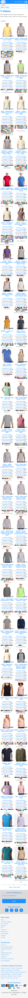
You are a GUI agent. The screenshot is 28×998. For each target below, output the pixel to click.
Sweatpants (9, 970)
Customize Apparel (6, 922)
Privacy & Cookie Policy (7, 959)
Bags (19, 976)
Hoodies (3, 970)
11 (18, 885)
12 (20, 885)
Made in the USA (5, 968)
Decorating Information (7, 947)
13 (23, 885)
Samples (3, 926)
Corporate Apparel (17, 974)
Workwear (3, 976)
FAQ (2, 951)
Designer (3, 935)
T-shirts (13, 968)
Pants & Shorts (5, 972)
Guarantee (3, 957)
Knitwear (12, 972)
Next (25, 885)
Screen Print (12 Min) (7, 48)
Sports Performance (20, 972)
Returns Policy (5, 955)
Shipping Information (6, 953)
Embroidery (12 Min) (7, 45)
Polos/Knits (17, 970)
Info (2, 928)
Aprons (16, 976)
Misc (11, 978)
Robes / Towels (5, 978)
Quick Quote (4, 931)
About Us (3, 945)
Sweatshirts (19, 968)
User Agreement (5, 961)
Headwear (10, 976)
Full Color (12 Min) (7, 42)
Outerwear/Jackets (6, 974)
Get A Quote (4, 924)
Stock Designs (5, 933)
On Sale (3, 937)
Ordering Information (6, 949)
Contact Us (4, 930)
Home (2, 920)
